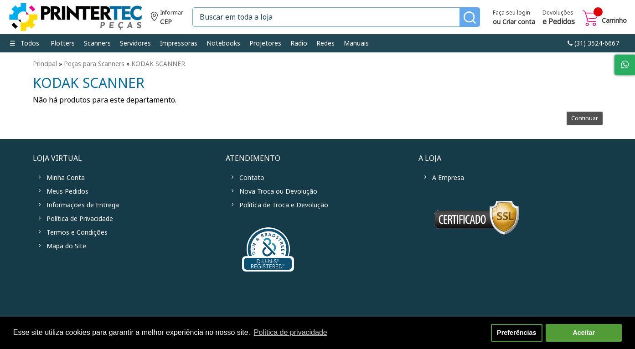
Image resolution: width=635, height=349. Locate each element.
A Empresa (448, 177)
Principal (45, 64)
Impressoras (178, 43)
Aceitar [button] (584, 332)
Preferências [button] (516, 332)
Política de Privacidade (79, 219)
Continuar (584, 118)
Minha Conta (65, 177)
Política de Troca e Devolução (283, 205)
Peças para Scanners (94, 64)
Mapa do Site (66, 246)
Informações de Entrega (82, 205)
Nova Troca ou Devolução (278, 191)
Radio (298, 43)
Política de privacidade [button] (290, 332)
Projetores (265, 43)
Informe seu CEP (167, 18)
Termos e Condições (77, 232)
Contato (251, 177)
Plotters (63, 43)
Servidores (135, 43)
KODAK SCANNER (158, 64)
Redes (325, 43)
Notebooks (223, 43)
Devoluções (558, 18)
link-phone (593, 43)
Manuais (356, 43)
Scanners (97, 43)
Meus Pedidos (67, 191)
